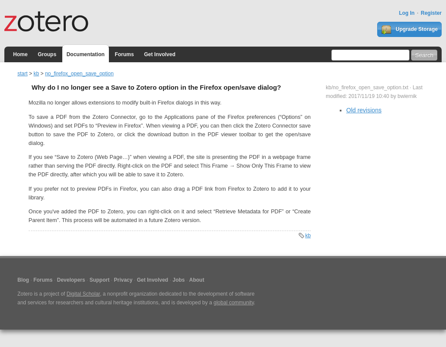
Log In (407, 13)
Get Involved (160, 54)
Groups (47, 54)
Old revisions (364, 110)
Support (99, 280)
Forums (124, 54)
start (22, 74)
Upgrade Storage (409, 29)
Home (20, 54)
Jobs (178, 280)
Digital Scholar (83, 294)
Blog (23, 280)
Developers (71, 280)
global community (233, 303)
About (196, 280)
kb (36, 74)
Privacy (123, 280)
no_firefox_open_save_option (79, 74)
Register (431, 13)
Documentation (86, 54)
